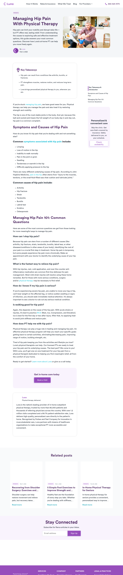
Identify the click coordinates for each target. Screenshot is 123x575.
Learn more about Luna (42, 362)
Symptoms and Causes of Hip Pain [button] (98, 95)
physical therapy (26, 281)
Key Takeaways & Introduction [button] (95, 88)
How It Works (32, 4)
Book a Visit (42, 380)
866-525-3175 (112, 4)
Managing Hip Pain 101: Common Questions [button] (96, 101)
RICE (39, 313)
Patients (16, 12)
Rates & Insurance (47, 4)
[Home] (8, 4)
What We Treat (64, 4)
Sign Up (74, 533)
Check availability (98, 143)
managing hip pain (33, 104)
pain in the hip (36, 175)
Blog (75, 4)
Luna (23, 49)
